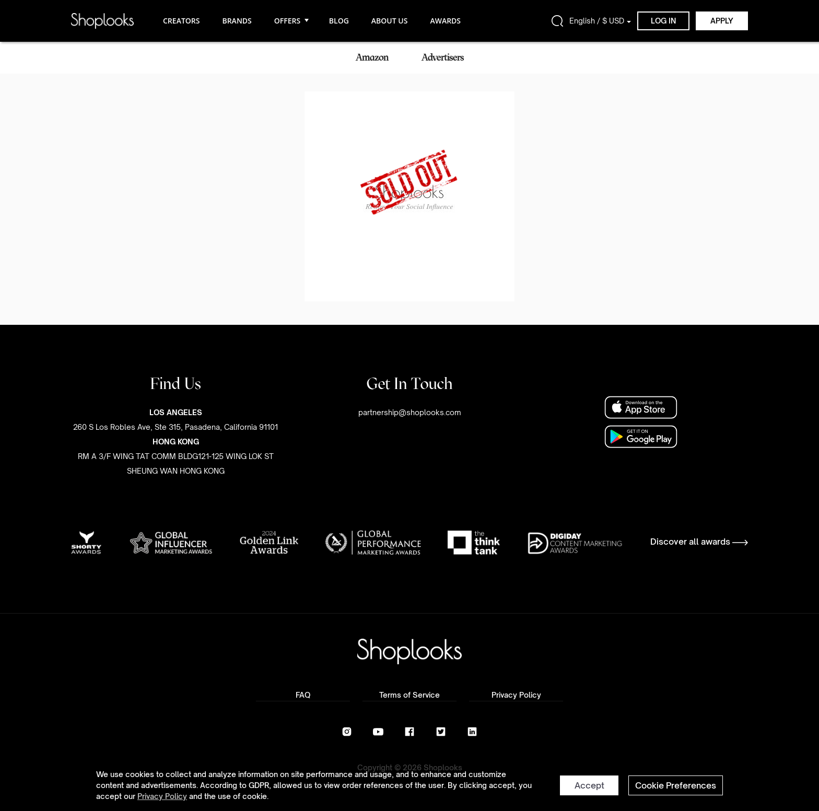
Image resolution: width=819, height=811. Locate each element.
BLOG (339, 21)
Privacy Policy (162, 796)
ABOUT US (389, 21)
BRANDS (236, 21)
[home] (102, 20)
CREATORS (181, 21)
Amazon (372, 57)
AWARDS (445, 21)
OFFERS (290, 21)
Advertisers (443, 57)
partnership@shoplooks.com (409, 412)
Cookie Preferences (675, 785)
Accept (589, 785)
